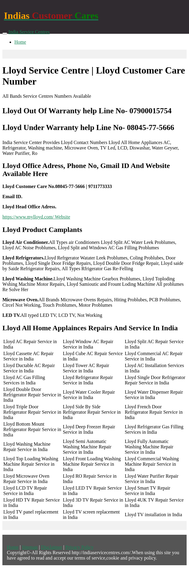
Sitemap (29, 547)
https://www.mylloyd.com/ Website (36, 216)
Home (20, 42)
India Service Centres (29, 31)
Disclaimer (51, 547)
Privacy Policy (79, 547)
